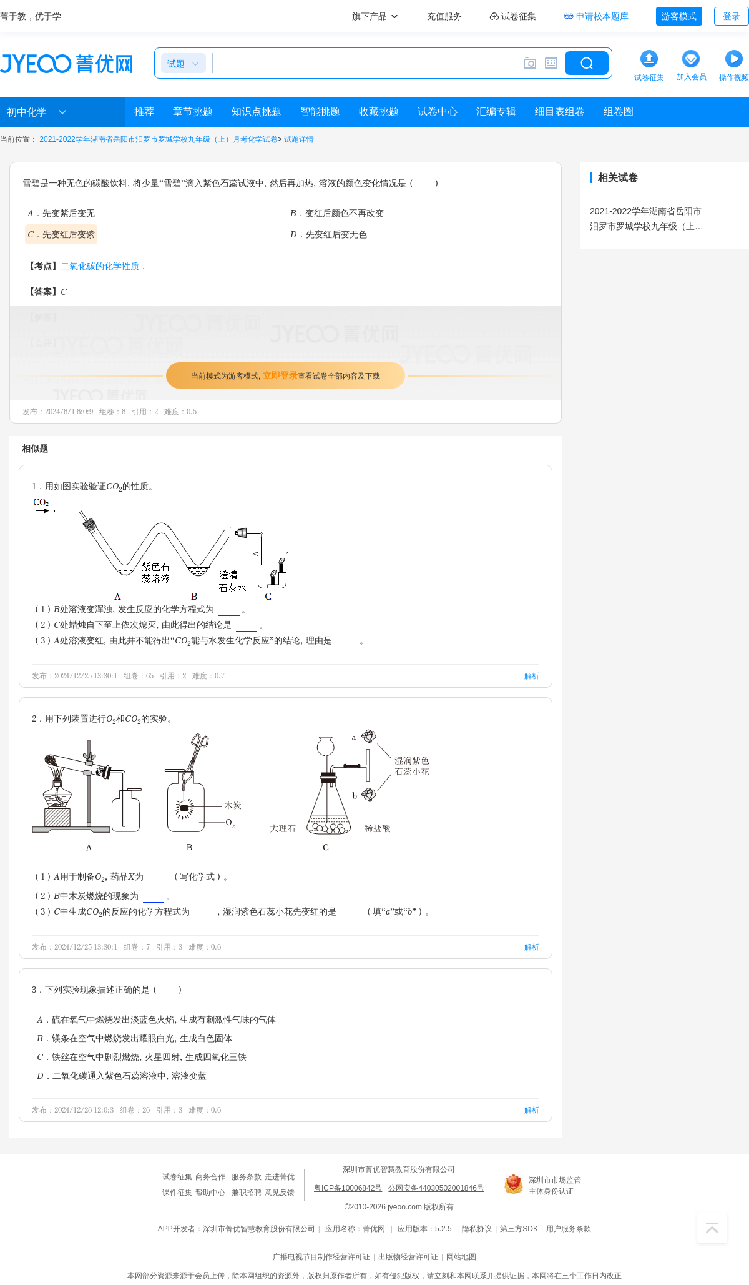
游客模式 (679, 16)
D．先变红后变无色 (328, 234)
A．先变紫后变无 (61, 212)
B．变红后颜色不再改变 (337, 212)
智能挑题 (320, 111)
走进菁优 (280, 1177)
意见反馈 (280, 1192)
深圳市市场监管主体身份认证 (555, 1186)
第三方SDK (519, 1228)
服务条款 (247, 1177)
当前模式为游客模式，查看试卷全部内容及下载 (285, 375)
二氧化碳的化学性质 (100, 265)
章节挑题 (193, 111)
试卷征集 (177, 1177)
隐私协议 (477, 1228)
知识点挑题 (256, 111)
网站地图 (461, 1257)
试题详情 (299, 139)
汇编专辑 (496, 111)
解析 (531, 675)
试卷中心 (438, 111)
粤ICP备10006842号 (348, 1188)
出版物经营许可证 (408, 1257)
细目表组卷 (560, 111)
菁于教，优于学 (30, 16)
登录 (731, 16)
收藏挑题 (379, 111)
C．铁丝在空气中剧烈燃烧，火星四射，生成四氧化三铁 (142, 1056)
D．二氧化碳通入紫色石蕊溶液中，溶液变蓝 (122, 1075)
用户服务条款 (568, 1228)
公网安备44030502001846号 (436, 1188)
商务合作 (210, 1177)
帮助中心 (210, 1192)
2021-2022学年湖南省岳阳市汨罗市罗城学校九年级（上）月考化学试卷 (158, 139)
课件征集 (177, 1192)
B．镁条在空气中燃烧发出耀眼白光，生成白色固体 (134, 1038)
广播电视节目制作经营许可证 (321, 1257)
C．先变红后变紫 (61, 234)
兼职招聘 (247, 1192)
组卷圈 (619, 111)
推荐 (144, 111)
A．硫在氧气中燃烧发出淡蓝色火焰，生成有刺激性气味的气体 (156, 1019)
